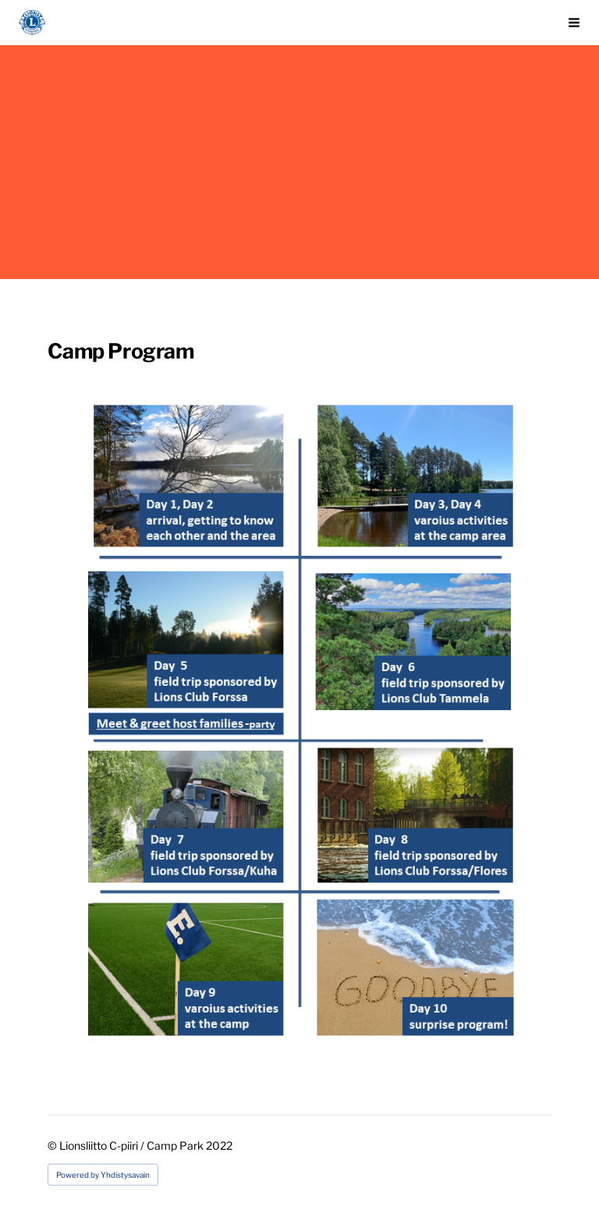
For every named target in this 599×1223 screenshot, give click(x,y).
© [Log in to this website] (53, 1145)
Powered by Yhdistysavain (103, 1174)
